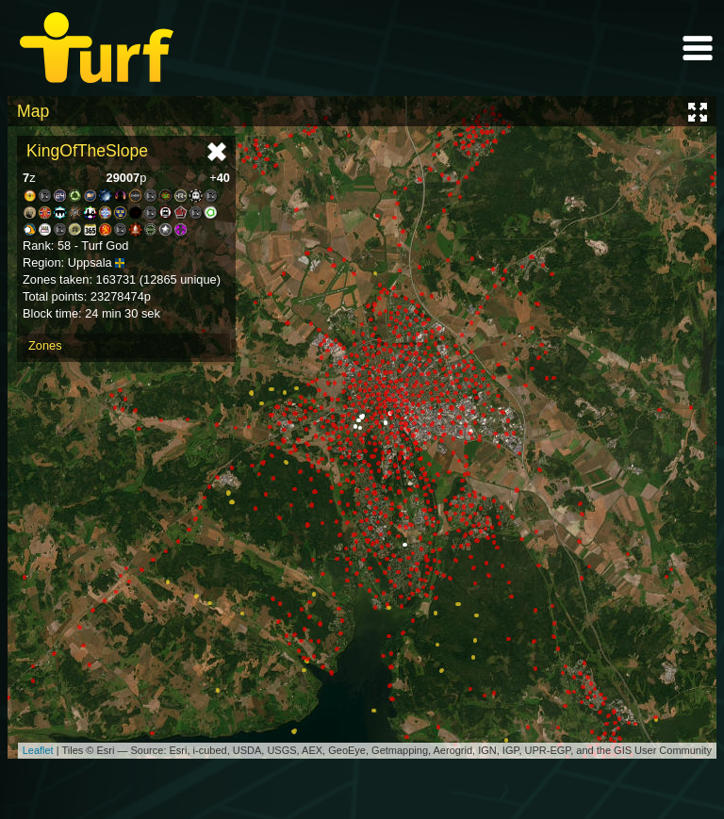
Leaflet (38, 750)
